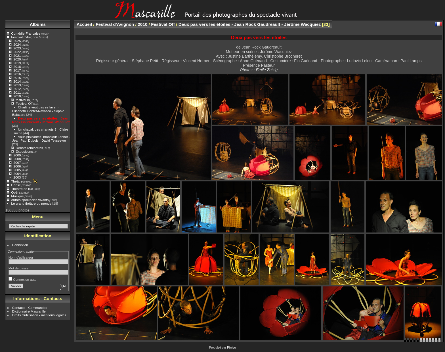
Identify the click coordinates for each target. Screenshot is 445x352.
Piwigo (231, 347)
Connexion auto (23, 279)
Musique (17, 196)
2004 (17, 173)
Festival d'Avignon (24, 37)
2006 (17, 166)
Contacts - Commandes (29, 307)
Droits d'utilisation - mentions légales (39, 315)
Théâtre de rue (22, 188)
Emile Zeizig (267, 70)
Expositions (24, 151)
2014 (17, 81)
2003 (17, 177)
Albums (38, 24)
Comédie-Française (25, 33)
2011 (17, 92)
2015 (17, 77)
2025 (17, 41)
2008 (17, 159)
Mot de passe (19, 268)
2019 (17, 63)
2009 (17, 155)
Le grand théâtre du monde (31, 203)
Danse (16, 185)
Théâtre (17, 181)
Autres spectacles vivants (30, 200)
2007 (17, 162)
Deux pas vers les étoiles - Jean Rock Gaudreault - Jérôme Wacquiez (41, 120)
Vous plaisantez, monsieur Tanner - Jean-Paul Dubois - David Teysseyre (41, 138)
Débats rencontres (29, 148)
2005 (17, 170)
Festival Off (24, 103)
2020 (17, 59)
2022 (17, 52)
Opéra (15, 192)
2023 (17, 48)
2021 (17, 55)
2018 (17, 66)
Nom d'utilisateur (21, 257)
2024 (17, 44)
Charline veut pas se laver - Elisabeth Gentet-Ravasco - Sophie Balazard (38, 110)
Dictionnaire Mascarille (29, 311)
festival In (23, 100)
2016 (17, 74)
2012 (17, 89)
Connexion (20, 245)
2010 (17, 96)
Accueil (84, 24)
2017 (17, 70)
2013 (17, 85)
